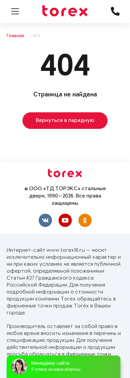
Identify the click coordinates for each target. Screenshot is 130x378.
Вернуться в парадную (65, 121)
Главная (15, 35)
